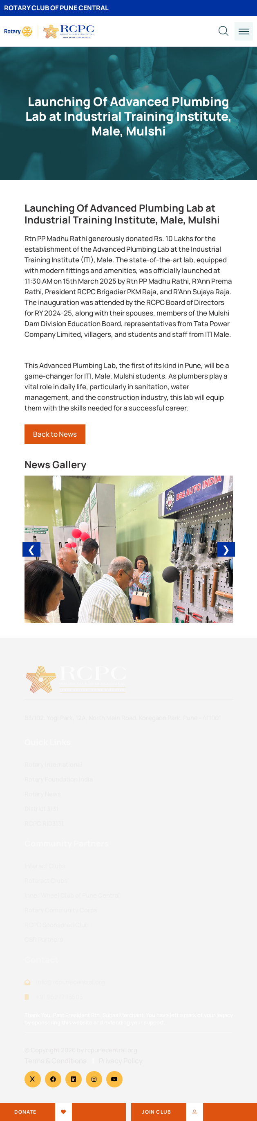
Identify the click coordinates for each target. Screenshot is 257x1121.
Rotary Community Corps (61, 912)
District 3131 (41, 811)
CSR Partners (44, 942)
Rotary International (53, 766)
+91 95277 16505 (59, 999)
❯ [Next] (226, 549)
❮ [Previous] (31, 549)
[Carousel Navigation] (129, 549)
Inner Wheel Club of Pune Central (72, 897)
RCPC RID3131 (44, 825)
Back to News (55, 434)
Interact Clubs (45, 868)
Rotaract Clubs (46, 883)
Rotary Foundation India (59, 781)
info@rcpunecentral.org (70, 984)
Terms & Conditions (56, 1061)
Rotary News (43, 796)
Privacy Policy (121, 1061)
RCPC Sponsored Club (57, 927)
